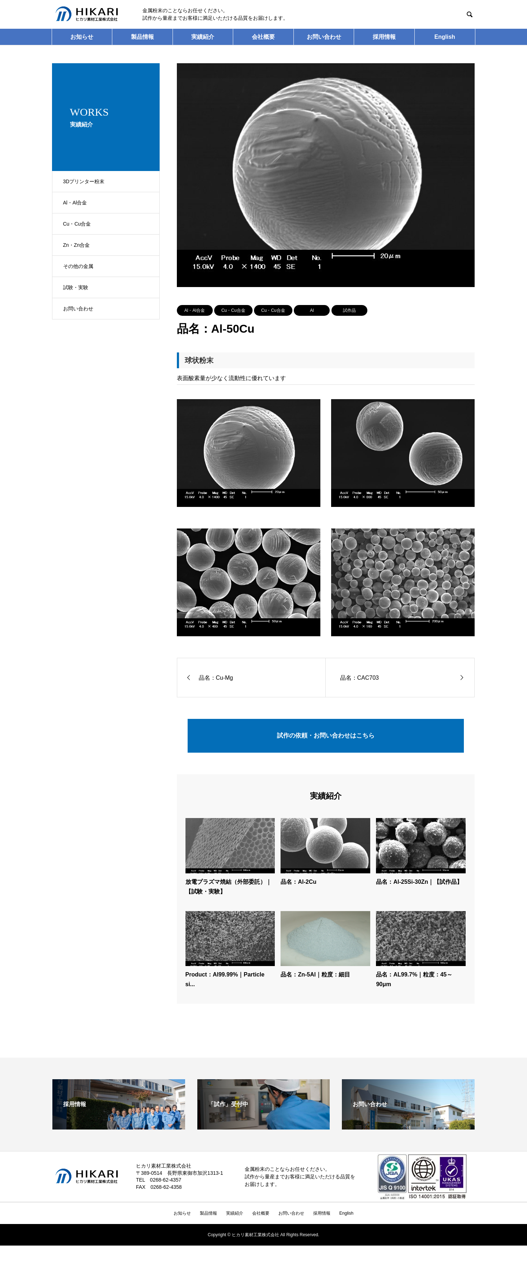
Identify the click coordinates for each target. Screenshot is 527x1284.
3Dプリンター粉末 (84, 181)
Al (312, 310)
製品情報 (142, 37)
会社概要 (263, 37)
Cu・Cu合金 (233, 310)
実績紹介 (202, 37)
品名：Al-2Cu (298, 885)
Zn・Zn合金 (76, 245)
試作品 (349, 310)
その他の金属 (78, 266)
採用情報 (384, 37)
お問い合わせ (324, 37)
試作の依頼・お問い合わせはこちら (325, 737)
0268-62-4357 (165, 1183)
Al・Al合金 (194, 310)
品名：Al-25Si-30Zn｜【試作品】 (419, 885)
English (444, 37)
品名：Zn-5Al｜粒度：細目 (315, 977)
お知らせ (81, 37)
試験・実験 (75, 287)
